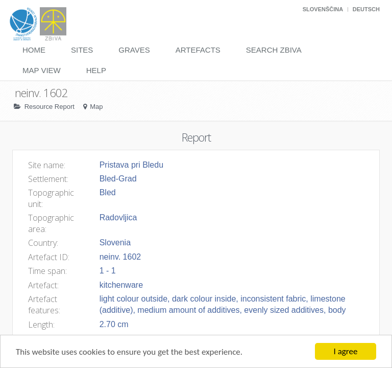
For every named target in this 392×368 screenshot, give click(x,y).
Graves (134, 49)
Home (33, 49)
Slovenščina (323, 9)
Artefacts (198, 49)
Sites (82, 49)
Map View (41, 70)
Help (96, 70)
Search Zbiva (274, 49)
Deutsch (366, 9)
